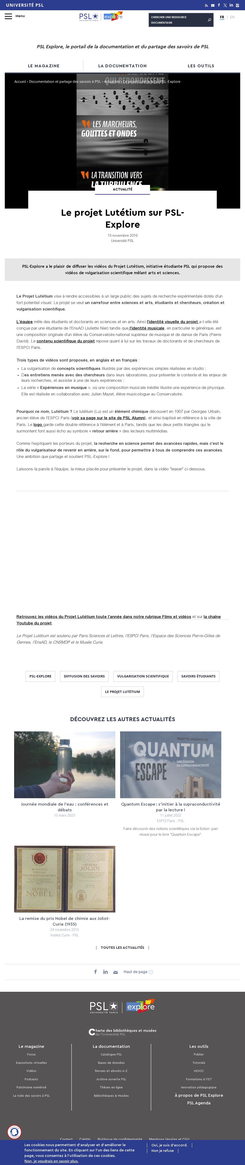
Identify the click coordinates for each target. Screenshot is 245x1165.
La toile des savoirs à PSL (31, 1095)
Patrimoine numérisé (31, 1087)
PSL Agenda (199, 1103)
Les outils (201, 66)
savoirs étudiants (198, 676)
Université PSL (25, 5)
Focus (31, 1054)
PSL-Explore (40, 676)
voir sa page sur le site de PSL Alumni (108, 418)
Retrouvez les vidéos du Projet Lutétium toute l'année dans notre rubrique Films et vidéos (104, 617)
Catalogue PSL (111, 1054)
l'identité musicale (146, 329)
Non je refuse (162, 1151)
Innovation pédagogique (199, 1087)
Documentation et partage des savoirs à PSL (65, 82)
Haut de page (135, 972)
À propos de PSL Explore (199, 1095)
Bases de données (111, 1062)
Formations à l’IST (199, 1079)
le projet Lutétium (122, 691)
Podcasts (31, 1079)
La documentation (122, 66)
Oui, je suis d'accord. (169, 1145)
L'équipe (25, 322)
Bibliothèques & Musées (111, 1095)
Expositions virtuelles (31, 1062)
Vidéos (31, 1070)
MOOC (199, 1070)
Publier (199, 1054)
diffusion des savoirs (84, 676)
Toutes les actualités (122, 948)
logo (38, 425)
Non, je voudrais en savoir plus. (51, 1161)
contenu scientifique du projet (66, 342)
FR (222, 17)
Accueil (20, 82)
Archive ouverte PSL (111, 1079)
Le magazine (44, 66)
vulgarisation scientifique (143, 676)
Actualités (112, 82)
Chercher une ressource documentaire (181, 19)
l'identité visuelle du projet (173, 322)
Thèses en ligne (111, 1087)
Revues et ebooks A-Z (111, 1070)
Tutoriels (198, 1062)
